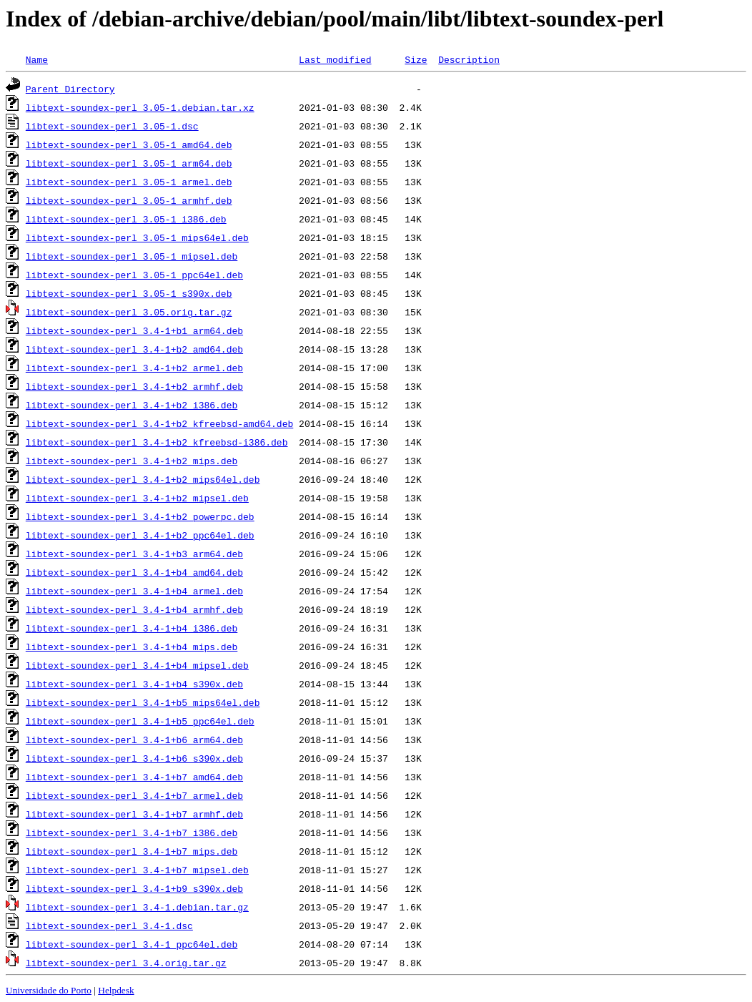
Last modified (335, 59)
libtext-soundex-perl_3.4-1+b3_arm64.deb (134, 553)
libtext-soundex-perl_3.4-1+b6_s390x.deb (134, 758)
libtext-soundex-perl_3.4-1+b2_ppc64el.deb (140, 535)
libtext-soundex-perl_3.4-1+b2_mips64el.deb (143, 479)
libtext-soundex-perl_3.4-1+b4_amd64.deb (134, 572)
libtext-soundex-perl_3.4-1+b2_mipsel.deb (137, 497)
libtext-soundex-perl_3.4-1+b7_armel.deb (134, 795)
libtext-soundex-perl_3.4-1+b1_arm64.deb (134, 330)
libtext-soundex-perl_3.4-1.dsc (109, 925)
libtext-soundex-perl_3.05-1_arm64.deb (129, 163)
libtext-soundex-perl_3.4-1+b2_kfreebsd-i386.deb (157, 442)
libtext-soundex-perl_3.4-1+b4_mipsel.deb (137, 665)
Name (37, 59)
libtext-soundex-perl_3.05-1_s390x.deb (129, 293)
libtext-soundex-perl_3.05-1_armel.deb (129, 181)
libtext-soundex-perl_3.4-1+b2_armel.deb (134, 367)
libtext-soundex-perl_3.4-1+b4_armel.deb (134, 590)
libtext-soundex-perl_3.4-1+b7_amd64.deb (134, 776)
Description (469, 59)
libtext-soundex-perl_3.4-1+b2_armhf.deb (134, 386)
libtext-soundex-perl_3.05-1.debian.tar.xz (140, 107)
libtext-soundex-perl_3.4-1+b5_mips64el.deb (143, 702)
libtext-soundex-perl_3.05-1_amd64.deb (129, 144)
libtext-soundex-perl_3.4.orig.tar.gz (126, 962)
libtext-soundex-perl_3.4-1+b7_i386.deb (131, 832)
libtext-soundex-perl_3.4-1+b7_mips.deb (131, 851)
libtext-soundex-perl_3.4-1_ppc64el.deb (131, 944)
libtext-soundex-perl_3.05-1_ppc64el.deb (134, 274)
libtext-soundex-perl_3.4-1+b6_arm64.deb (134, 739)
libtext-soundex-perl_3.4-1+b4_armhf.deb (134, 609)
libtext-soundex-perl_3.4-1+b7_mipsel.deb (137, 869)
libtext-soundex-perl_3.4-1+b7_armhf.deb (134, 813)
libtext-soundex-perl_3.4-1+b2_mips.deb (131, 460)
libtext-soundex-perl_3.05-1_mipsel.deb (131, 256)
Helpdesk (116, 990)
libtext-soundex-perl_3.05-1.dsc (112, 125)
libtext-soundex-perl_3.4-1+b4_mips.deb (131, 646)
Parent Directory (70, 88)
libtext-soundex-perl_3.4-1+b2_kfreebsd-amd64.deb (159, 423)
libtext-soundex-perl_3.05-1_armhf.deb (129, 200)
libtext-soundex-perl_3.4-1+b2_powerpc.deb (140, 516)
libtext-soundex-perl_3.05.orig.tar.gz (129, 311)
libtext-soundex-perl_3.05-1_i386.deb (126, 218)
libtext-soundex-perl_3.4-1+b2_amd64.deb (134, 349)
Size (416, 59)
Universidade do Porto (48, 990)
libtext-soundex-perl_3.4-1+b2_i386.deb (131, 404)
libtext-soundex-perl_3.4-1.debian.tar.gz (137, 906)
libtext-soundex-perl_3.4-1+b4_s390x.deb (134, 683)
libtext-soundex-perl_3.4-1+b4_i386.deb (131, 628)
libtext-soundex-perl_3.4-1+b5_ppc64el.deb (140, 720)
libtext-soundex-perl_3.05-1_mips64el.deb (137, 237)
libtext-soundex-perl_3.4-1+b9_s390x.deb (134, 888)
